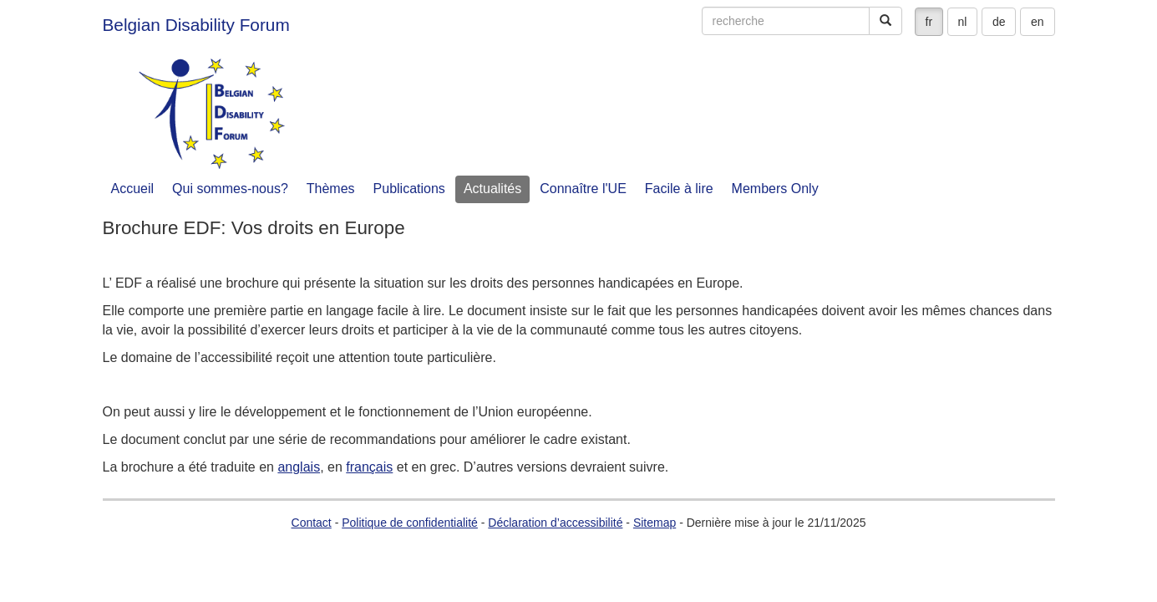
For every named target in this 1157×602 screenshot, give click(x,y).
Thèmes (331, 188)
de (999, 21)
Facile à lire (679, 188)
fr (929, 21)
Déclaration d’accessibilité (555, 522)
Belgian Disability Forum (196, 24)
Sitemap (654, 522)
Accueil (133, 188)
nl (962, 21)
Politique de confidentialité (410, 522)
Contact (312, 522)
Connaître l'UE (583, 188)
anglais (298, 467)
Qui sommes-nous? (230, 188)
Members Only (775, 188)
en (1037, 21)
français (369, 467)
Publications (409, 188)
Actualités (492, 188)
